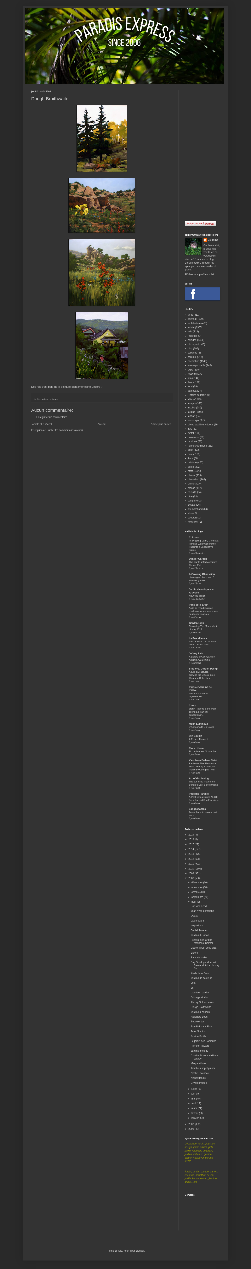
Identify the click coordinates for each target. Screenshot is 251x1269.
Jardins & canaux (200, 1012)
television (193, 521)
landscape (193, 420)
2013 (191, 853)
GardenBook (196, 623)
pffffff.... (192, 471)
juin (193, 1093)
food (190, 386)
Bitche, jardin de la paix (203, 947)
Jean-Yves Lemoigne (202, 910)
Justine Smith (198, 1036)
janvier (195, 1117)
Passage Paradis (199, 793)
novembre (197, 887)
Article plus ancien (161, 424)
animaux (192, 318)
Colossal (194, 537)
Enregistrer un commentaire (51, 417)
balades (192, 340)
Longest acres (197, 809)
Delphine (213, 240)
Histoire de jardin (197, 395)
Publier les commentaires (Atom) (65, 430)
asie (190, 331)
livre (190, 428)
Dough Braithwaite (201, 1007)
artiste (45, 399)
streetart (192, 517)
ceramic (192, 357)
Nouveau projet (197, 596)
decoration (193, 361)
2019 (191, 834)
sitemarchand (195, 509)
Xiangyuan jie (198, 1077)
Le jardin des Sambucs (203, 1041)
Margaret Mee (198, 1063)
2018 (191, 839)
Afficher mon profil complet (199, 274)
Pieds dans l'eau (200, 973)
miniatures (193, 437)
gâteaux (192, 390)
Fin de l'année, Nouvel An (202, 751)
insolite (191, 407)
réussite (192, 492)
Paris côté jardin (198, 604)
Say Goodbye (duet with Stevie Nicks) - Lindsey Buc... (205, 965)
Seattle (191, 504)
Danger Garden (198, 558)
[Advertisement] (202, 152)
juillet (194, 1088)
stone (191, 513)
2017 (191, 844)
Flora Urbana (196, 748)
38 (192, 987)
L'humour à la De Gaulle (201, 727)
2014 (191, 849)
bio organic (194, 344)
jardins (191, 411)
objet (190, 449)
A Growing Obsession (202, 574)
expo (190, 369)
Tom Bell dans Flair (201, 1026)
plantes (192, 483)
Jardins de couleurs (201, 978)
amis (190, 314)
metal (191, 433)
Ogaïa (194, 915)
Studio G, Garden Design (203, 668)
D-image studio (199, 997)
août (194, 901)
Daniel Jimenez (199, 930)
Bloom (194, 952)
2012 (191, 858)
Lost (193, 982)
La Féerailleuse (198, 638)
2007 (191, 1124)
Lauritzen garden (200, 992)
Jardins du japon (200, 935)
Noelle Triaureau (200, 1073)
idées (191, 399)
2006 (191, 1128)
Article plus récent (42, 424)
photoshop (193, 479)
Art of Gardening (199, 778)
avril (193, 1103)
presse (191, 488)
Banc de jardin (199, 957)
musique (192, 441)
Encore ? (97, 386)
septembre (197, 897)
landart (191, 416)
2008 (191, 878)
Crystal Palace (199, 1082)
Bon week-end (199, 906)
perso (191, 466)
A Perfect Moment (198, 739)
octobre (195, 892)
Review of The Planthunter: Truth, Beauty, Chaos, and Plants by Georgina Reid (203, 766)
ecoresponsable (196, 365)
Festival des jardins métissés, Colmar (202, 941)
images (192, 403)
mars (194, 1108)
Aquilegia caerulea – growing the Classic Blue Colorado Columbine (202, 675)
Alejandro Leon (199, 1016)
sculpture (193, 500)
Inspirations (197, 925)
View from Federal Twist (203, 760)
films (190, 378)
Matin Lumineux (198, 723)
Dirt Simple (195, 736)
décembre (197, 882)
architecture (194, 323)
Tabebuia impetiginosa (203, 1068)
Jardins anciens (199, 1050)
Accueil (101, 424)
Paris (190, 458)
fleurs (191, 382)
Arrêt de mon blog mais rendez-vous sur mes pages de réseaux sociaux (203, 611)
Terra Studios (198, 1031)
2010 (191, 868)
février (195, 1113)
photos (191, 475)
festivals (192, 373)
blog (190, 348)
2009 (191, 873)
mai (193, 1098)
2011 (191, 863)
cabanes (192, 352)
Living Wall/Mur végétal (200, 424)
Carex (192, 705)
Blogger (140, 1250)
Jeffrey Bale (196, 653)
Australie (193, 335)
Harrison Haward (200, 1045)
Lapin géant (197, 920)
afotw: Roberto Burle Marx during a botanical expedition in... (202, 711)
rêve (190, 496)
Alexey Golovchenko (202, 1002)
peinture (54, 399)
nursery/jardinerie (197, 445)
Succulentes (197, 1021)
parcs (191, 454)
